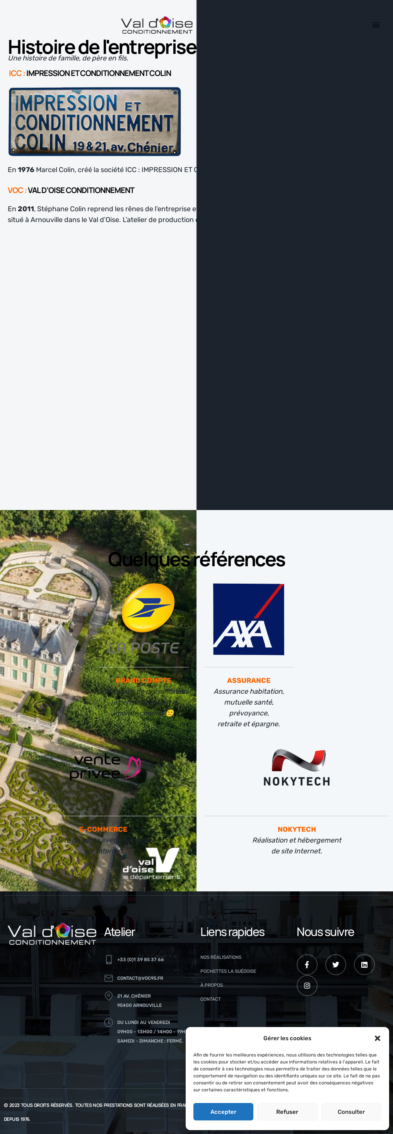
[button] (377, 1038)
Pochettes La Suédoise (228, 971)
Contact (210, 999)
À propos (211, 985)
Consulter (351, 1111)
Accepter (223, 1111)
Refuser (287, 1111)
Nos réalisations (220, 957)
